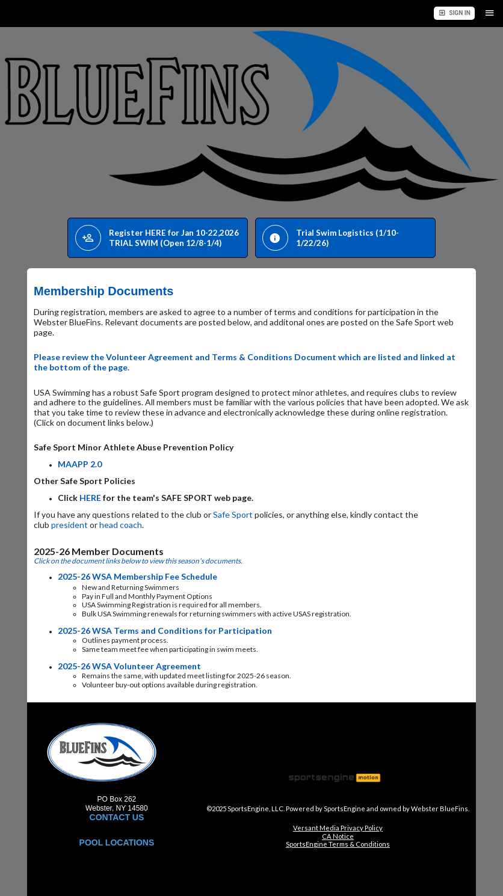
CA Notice (338, 836)
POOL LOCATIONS (117, 842)
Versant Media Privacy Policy (338, 828)
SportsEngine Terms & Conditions (338, 844)
